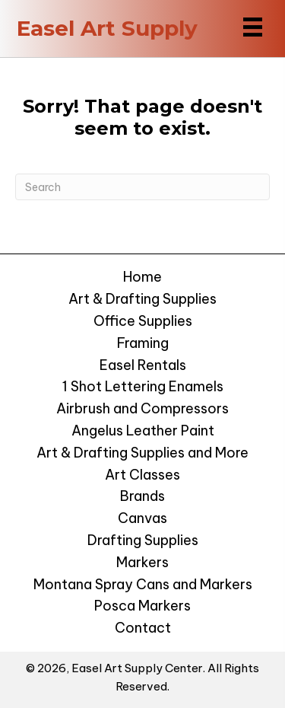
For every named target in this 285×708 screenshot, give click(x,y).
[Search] (142, 187)
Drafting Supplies (142, 540)
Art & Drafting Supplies (142, 299)
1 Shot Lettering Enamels (142, 386)
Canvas (142, 518)
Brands (142, 496)
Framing (143, 343)
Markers (142, 562)
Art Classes (142, 474)
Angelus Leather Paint (142, 430)
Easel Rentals (143, 365)
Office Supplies (142, 321)
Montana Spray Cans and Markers (142, 584)
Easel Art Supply (107, 28)
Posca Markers (142, 605)
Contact (143, 627)
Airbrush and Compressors (142, 408)
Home (142, 276)
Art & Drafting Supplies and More (142, 452)
